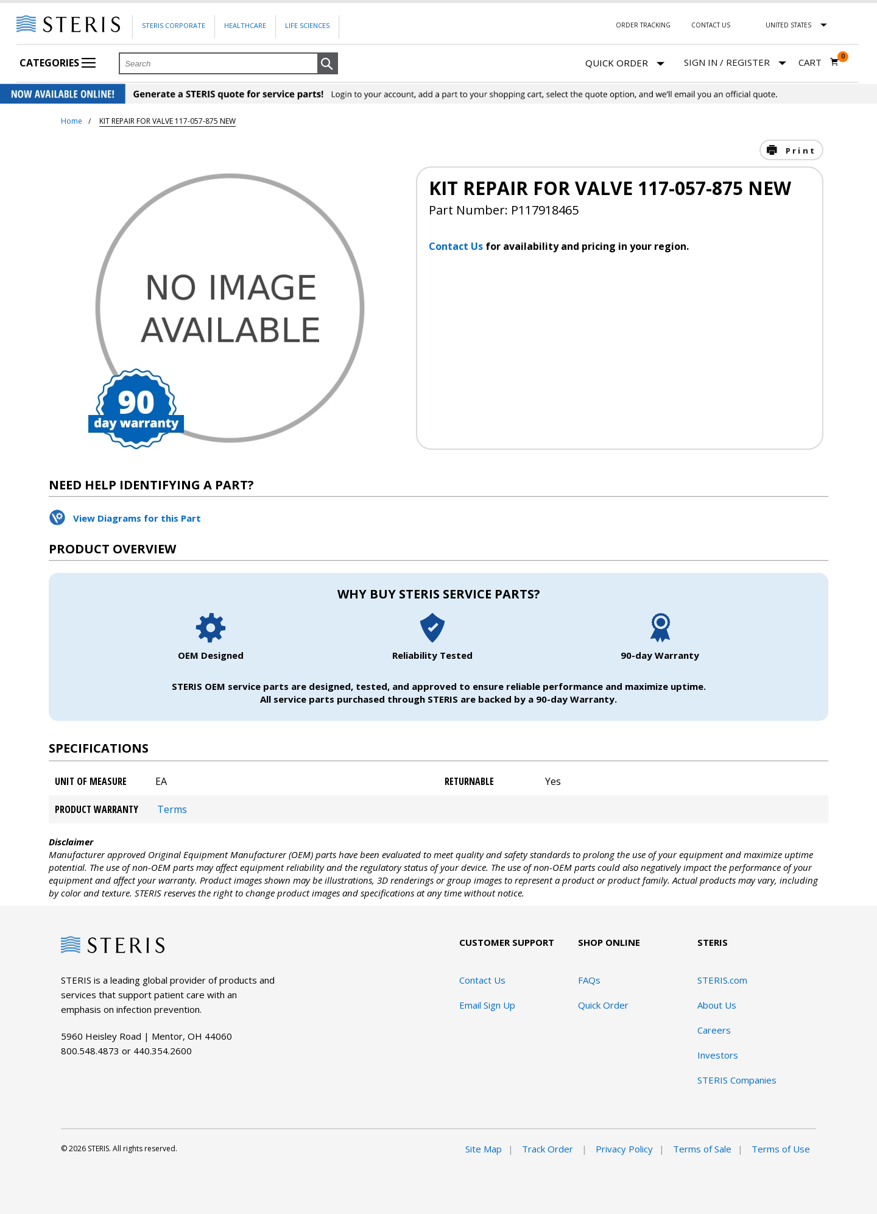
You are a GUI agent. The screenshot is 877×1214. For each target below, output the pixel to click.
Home (71, 121)
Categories (57, 62)
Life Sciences (307, 25)
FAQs (589, 980)
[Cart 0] (818, 62)
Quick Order (624, 64)
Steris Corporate (173, 25)
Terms (172, 809)
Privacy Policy (624, 1149)
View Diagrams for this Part (137, 518)
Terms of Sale (702, 1149)
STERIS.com (722, 980)
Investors (717, 1055)
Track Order (549, 1149)
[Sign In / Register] (735, 62)
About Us (716, 1005)
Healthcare (245, 25)
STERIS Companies (737, 1080)
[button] (327, 64)
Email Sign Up (487, 1005)
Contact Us (710, 25)
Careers (714, 1030)
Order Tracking (643, 25)
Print (799, 150)
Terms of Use (781, 1149)
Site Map (483, 1149)
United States (788, 25)
